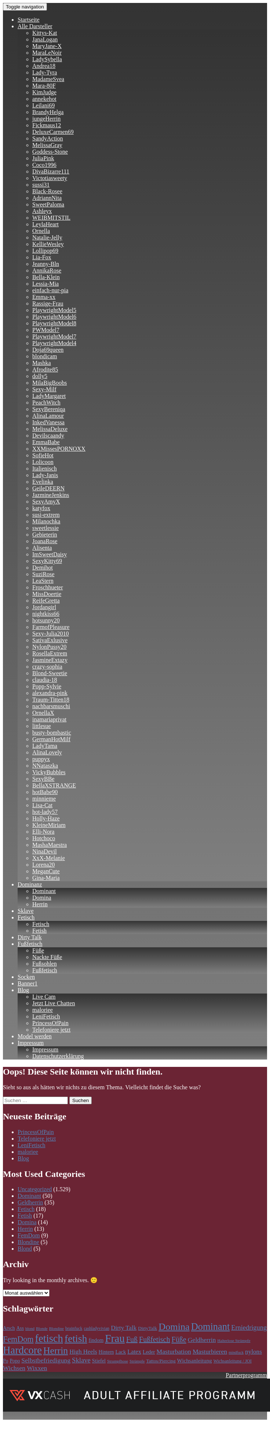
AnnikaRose (46, 270)
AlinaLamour (48, 416)
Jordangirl (44, 607)
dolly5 (39, 376)
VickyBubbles (49, 772)
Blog (23, 990)
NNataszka (45, 765)
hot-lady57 (45, 812)
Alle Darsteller (35, 26)
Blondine (28, 1242)
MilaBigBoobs (49, 383)
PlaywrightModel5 (54, 310)
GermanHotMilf (51, 739)
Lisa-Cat (42, 805)
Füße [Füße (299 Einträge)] (178, 1339)
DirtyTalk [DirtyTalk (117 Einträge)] (147, 1328)
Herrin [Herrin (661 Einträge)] (55, 1350)
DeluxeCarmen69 (53, 132)
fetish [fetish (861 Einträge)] (76, 1338)
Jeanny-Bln (45, 264)
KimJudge (44, 92)
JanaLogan (45, 39)
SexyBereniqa (48, 409)
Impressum (31, 1043)
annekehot (44, 99)
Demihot (42, 567)
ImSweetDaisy (49, 554)
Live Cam (44, 997)
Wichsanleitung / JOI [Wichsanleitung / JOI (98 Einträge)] (233, 1361)
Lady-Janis (45, 475)
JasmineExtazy (50, 660)
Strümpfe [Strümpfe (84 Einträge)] (137, 1361)
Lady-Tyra (44, 72)
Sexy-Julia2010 (50, 633)
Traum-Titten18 (50, 699)
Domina (41, 898)
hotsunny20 (46, 620)
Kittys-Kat (44, 33)
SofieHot (43, 455)
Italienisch (44, 468)
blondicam (44, 356)
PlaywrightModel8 (54, 323)
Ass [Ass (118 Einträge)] (20, 1328)
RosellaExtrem (49, 653)
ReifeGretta (46, 600)
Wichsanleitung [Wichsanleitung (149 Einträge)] (194, 1360)
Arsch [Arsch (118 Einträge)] (9, 1328)
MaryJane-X (47, 46)
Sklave (26, 911)
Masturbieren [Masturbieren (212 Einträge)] (210, 1351)
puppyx (41, 759)
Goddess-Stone (50, 152)
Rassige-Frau (47, 303)
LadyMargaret (49, 396)
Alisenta (42, 548)
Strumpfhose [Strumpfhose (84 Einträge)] (117, 1361)
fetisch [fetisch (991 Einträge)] (49, 1338)
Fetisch (26, 917)
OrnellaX (43, 713)
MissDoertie (46, 594)
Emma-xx (43, 297)
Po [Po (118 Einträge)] (5, 1361)
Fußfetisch (30, 944)
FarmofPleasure (50, 627)
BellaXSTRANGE (54, 785)
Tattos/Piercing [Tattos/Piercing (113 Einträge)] (160, 1361)
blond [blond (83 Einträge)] (29, 1328)
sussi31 (41, 185)
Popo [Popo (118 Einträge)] (15, 1361)
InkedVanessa (48, 422)
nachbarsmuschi (51, 706)
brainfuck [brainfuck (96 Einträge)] (73, 1328)
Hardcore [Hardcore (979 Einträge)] (22, 1350)
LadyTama (44, 746)
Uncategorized (35, 1189)
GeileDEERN (48, 488)
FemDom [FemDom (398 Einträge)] (18, 1339)
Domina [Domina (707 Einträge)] (173, 1326)
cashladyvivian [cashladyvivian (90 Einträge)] (96, 1328)
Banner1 (27, 983)
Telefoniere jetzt (51, 1030)
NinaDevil (44, 851)
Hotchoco (43, 838)
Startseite (29, 20)
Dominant (44, 891)
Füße (38, 950)
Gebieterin (44, 534)
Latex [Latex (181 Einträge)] (134, 1351)
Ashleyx (42, 211)
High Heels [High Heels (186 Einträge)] (83, 1351)
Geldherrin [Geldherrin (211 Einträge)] (202, 1339)
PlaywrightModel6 (54, 317)
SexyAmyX (46, 501)
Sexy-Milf (44, 389)
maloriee (42, 1010)
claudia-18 (44, 680)
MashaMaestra (49, 845)
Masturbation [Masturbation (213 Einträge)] (174, 1351)
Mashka (41, 363)
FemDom (29, 1235)
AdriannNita (47, 198)
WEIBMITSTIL (51, 218)
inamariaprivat (49, 719)
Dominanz (30, 884)
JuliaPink (43, 158)
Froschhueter (47, 587)
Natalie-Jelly (47, 237)
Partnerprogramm (246, 1375)
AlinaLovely (47, 752)
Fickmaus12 (46, 125)
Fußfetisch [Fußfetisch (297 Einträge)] (154, 1339)
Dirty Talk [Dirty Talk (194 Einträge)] (123, 1327)
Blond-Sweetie (49, 673)
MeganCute (46, 871)
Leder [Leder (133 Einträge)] (149, 1352)
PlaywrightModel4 (54, 343)
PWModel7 (45, 330)
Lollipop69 (45, 251)
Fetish (39, 931)
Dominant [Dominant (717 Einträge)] (210, 1326)
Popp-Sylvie (46, 686)
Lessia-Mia (45, 284)
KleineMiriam (49, 825)
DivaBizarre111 (50, 171)
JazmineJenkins (50, 495)
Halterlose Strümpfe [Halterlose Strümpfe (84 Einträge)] (233, 1340)
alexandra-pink (50, 693)
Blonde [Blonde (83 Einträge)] (42, 1328)
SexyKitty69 (47, 561)
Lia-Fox (41, 257)
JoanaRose (44, 541)
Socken (26, 977)
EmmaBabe (46, 442)
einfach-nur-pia (50, 290)
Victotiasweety (49, 178)
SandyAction (47, 138)
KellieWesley (48, 244)
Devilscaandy (48, 435)
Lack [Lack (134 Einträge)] (120, 1352)
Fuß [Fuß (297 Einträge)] (132, 1339)
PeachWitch (46, 402)
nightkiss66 (45, 614)
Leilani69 (43, 105)
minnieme (44, 798)
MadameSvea (48, 79)
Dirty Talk (30, 937)
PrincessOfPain (50, 1023)
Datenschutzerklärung (58, 1056)
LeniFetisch (46, 1016)
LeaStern (43, 581)
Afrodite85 (45, 369)
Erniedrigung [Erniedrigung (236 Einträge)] (249, 1327)
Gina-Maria (46, 878)
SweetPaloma (48, 204)
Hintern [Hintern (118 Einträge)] (106, 1352)
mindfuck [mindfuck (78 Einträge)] (236, 1352)
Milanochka (46, 521)
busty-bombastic (51, 732)
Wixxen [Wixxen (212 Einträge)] (37, 1368)
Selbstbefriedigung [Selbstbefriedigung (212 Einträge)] (45, 1360)
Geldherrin (30, 1202)
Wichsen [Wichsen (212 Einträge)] (14, 1368)
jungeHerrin (46, 119)
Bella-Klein (46, 277)
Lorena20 (43, 864)
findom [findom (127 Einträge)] (95, 1340)
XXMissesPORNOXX (58, 449)
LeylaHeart (45, 224)
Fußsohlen (44, 964)
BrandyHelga (47, 112)
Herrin (40, 904)
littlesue (41, 726)
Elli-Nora (43, 831)
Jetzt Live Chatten (53, 1003)
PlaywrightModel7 (54, 336)
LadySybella (47, 59)
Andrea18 (43, 66)
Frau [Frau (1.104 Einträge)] (115, 1338)
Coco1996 (44, 165)
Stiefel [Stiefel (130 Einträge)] (99, 1361)
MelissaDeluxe (50, 429)
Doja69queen (47, 350)
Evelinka (42, 482)
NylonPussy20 (49, 647)
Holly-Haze (46, 818)
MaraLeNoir (47, 53)
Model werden (35, 1036)
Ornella (41, 231)
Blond (25, 1248)
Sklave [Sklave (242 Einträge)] (81, 1360)
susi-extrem (46, 515)
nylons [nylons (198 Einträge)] (253, 1351)
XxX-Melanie (48, 858)
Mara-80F (44, 86)
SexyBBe (43, 779)
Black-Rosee (47, 191)
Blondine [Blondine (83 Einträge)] (56, 1328)
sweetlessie (45, 528)
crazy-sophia (47, 666)
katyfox (41, 508)
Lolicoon (43, 462)
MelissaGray (47, 145)
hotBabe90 (45, 792)
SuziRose (43, 574)
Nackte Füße (47, 957)
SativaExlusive (50, 640)
